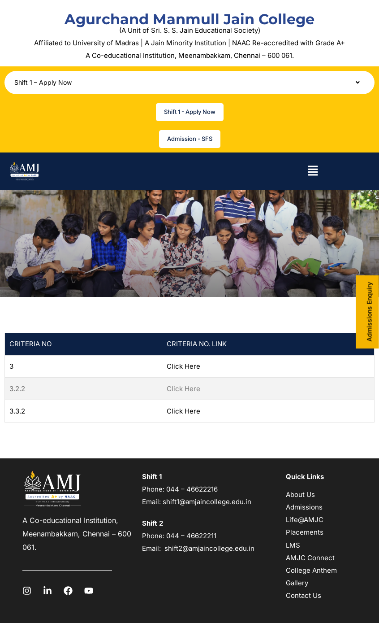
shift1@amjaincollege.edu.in (207, 501)
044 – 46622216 (191, 489)
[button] (189, 82)
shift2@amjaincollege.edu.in (209, 548)
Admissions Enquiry (369, 311)
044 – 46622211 (191, 536)
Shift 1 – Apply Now (189, 82)
